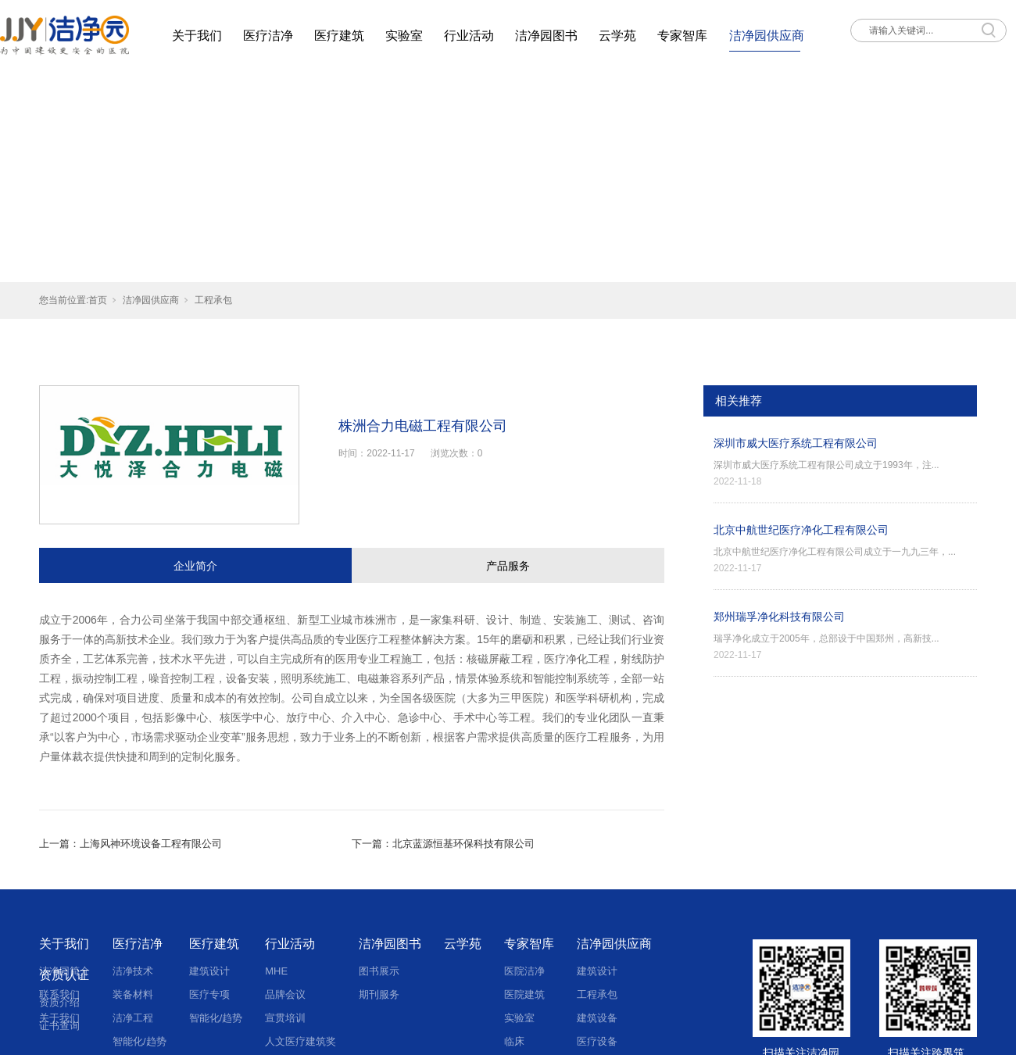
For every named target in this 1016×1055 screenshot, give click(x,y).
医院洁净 (524, 971)
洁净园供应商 (766, 35)
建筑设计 (209, 971)
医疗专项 (209, 994)
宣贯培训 (285, 1018)
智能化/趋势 (216, 1018)
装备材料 (133, 994)
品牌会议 (285, 994)
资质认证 (64, 975)
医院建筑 (524, 994)
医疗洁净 (268, 35)
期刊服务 (379, 994)
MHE (276, 971)
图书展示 (379, 971)
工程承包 (213, 300)
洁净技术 (133, 971)
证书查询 (59, 1026)
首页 (97, 300)
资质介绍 (59, 1002)
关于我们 (197, 35)
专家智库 (682, 35)
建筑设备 (597, 1018)
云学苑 (617, 35)
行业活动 (469, 35)
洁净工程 (133, 1018)
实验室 (404, 35)
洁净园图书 (546, 35)
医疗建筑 (339, 35)
